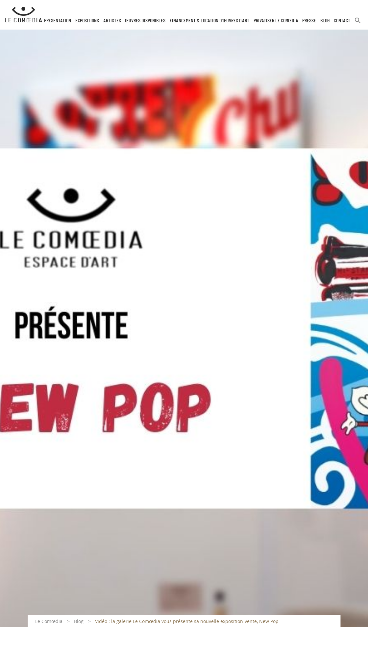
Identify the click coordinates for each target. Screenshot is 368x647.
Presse (309, 20)
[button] (358, 23)
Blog (325, 20)
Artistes (112, 20)
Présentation (57, 20)
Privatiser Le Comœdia (276, 20)
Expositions (87, 20)
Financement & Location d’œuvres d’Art (209, 20)
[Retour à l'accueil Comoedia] (23, 15)
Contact (342, 20)
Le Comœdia (48, 621)
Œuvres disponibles (145, 20)
